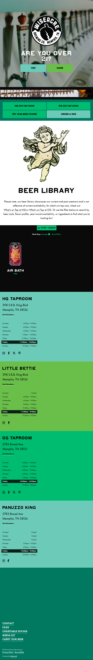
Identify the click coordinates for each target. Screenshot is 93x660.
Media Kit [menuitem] (8, 635)
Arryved (14, 656)
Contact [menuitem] (8, 623)
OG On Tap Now (68, 106)
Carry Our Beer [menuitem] (12, 639)
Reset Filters (56, 234)
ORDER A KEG (68, 114)
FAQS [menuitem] (5, 627)
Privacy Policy (7, 652)
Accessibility (19, 652)
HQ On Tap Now (24, 106)
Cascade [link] (44, 234)
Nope (60, 68)
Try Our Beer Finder (24, 114)
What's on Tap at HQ (15, 210)
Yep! (33, 68)
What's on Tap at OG (40, 210)
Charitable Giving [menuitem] (14, 631)
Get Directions (8, 314)
